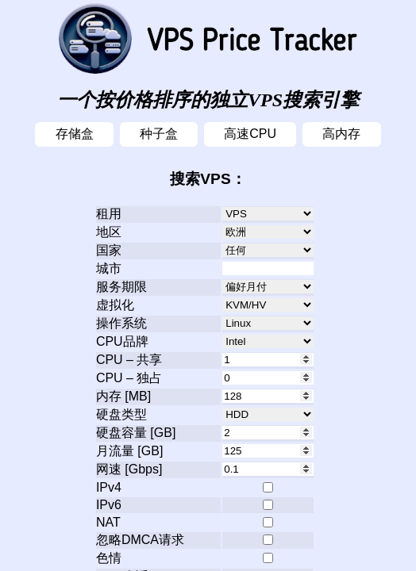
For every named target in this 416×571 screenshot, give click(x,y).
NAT (108, 522)
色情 (108, 558)
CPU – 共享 (129, 359)
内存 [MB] (123, 396)
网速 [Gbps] (129, 469)
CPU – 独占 (129, 378)
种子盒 (159, 133)
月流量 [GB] (129, 451)
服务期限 (121, 286)
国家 (108, 250)
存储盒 (75, 133)
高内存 (341, 133)
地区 (108, 232)
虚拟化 (115, 305)
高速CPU (250, 133)
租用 (108, 213)
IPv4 (108, 487)
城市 (108, 268)
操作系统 (121, 323)
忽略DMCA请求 (140, 539)
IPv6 (108, 505)
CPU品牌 (122, 341)
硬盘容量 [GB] (135, 432)
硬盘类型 (121, 414)
